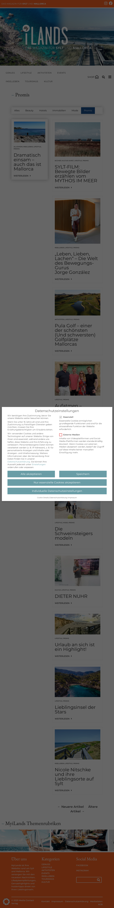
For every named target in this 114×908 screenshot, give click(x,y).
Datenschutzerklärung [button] (58, 498)
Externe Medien (70, 434)
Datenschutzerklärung (18, 461)
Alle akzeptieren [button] (31, 473)
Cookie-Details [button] (43, 498)
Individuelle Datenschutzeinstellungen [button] (57, 490)
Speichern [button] (82, 473)
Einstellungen (39, 464)
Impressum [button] (72, 498)
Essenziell (67, 417)
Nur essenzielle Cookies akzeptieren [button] (57, 482)
